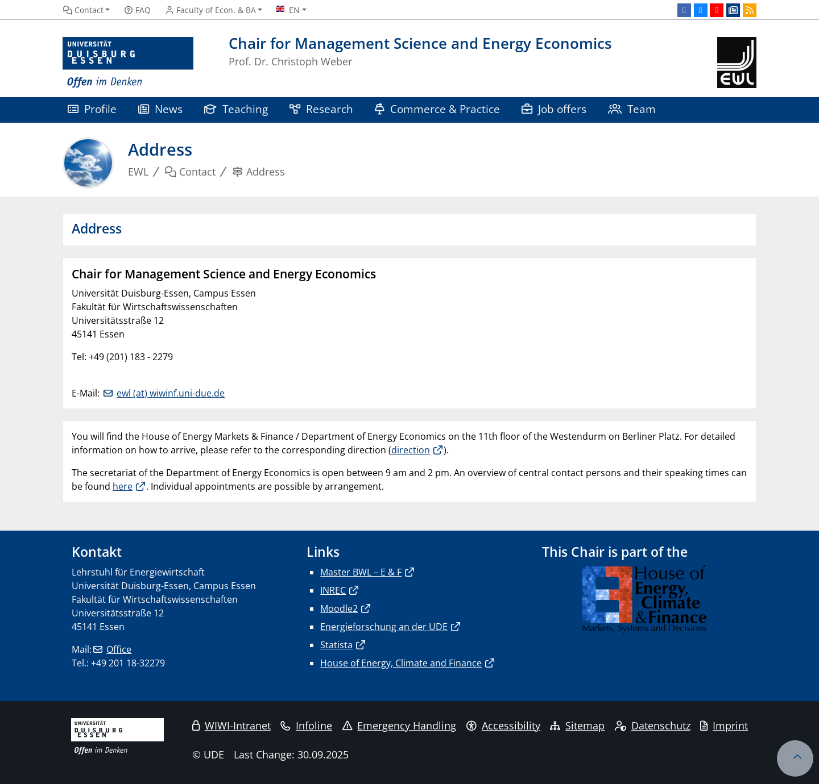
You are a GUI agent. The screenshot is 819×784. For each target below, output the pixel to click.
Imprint (724, 725)
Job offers (554, 108)
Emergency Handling (399, 725)
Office (118, 649)
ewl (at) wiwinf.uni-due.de (171, 393)
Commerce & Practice (437, 108)
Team (632, 108)
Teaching (236, 108)
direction (410, 450)
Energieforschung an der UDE (384, 626)
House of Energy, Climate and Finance (401, 663)
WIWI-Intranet (231, 725)
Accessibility (503, 725)
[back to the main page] (736, 63)
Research (321, 108)
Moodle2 (339, 608)
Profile (92, 108)
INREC (333, 590)
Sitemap (577, 725)
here (123, 486)
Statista (336, 645)
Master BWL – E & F (361, 572)
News (160, 108)
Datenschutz (652, 725)
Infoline (306, 725)
